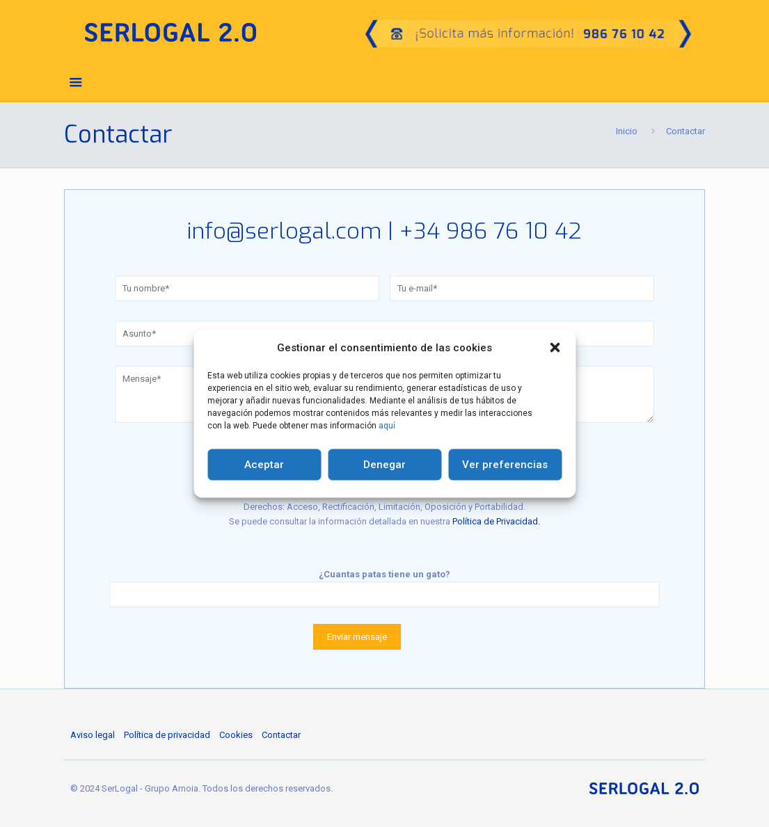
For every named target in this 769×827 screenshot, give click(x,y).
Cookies (236, 735)
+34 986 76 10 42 (490, 231)
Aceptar (264, 464)
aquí (387, 425)
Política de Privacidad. (496, 521)
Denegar (384, 464)
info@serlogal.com (284, 231)
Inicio (626, 131)
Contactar (281, 735)
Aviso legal (92, 735)
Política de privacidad (167, 735)
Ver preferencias (505, 464)
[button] (555, 348)
